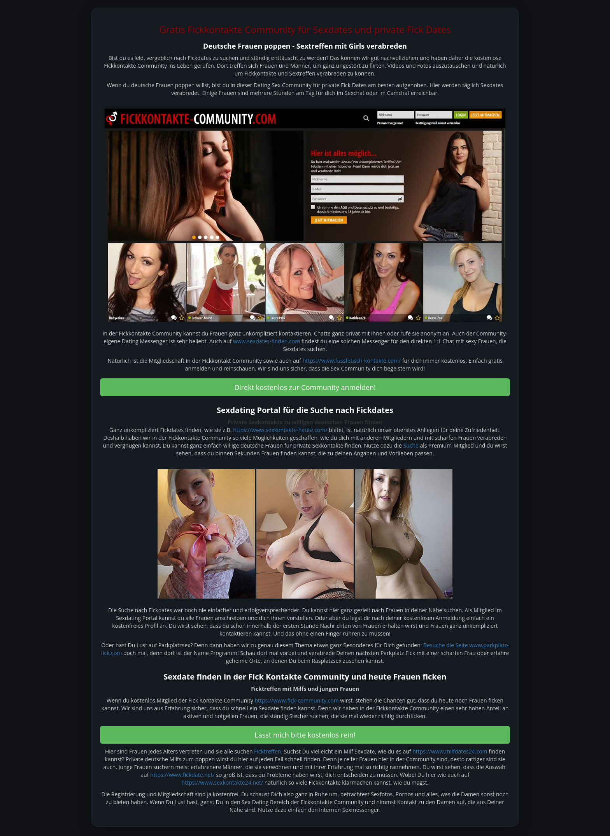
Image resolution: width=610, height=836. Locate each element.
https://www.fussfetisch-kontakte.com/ (352, 360)
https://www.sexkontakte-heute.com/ (280, 430)
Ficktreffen (267, 751)
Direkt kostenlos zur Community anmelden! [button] (305, 387)
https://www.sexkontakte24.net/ (222, 782)
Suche (410, 445)
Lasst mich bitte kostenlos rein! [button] (304, 734)
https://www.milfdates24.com (449, 751)
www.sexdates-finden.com (266, 341)
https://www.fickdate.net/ (182, 774)
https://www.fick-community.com (296, 700)
